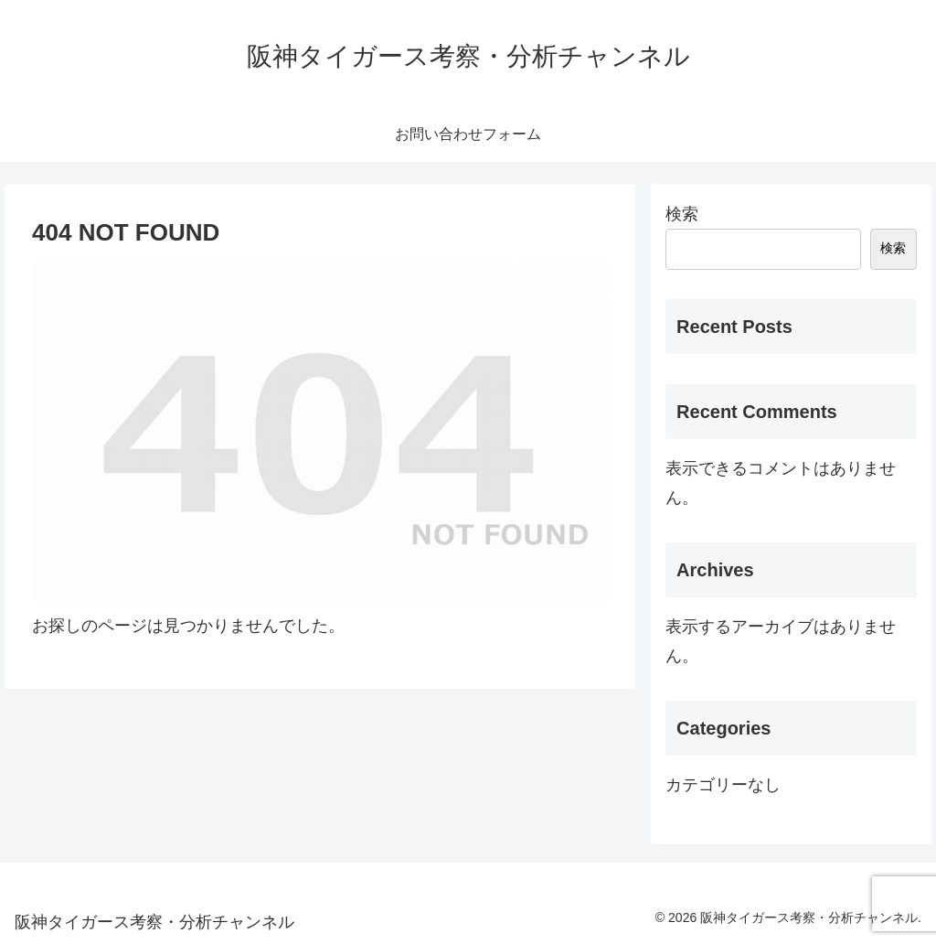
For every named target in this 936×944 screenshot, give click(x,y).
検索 (681, 214)
